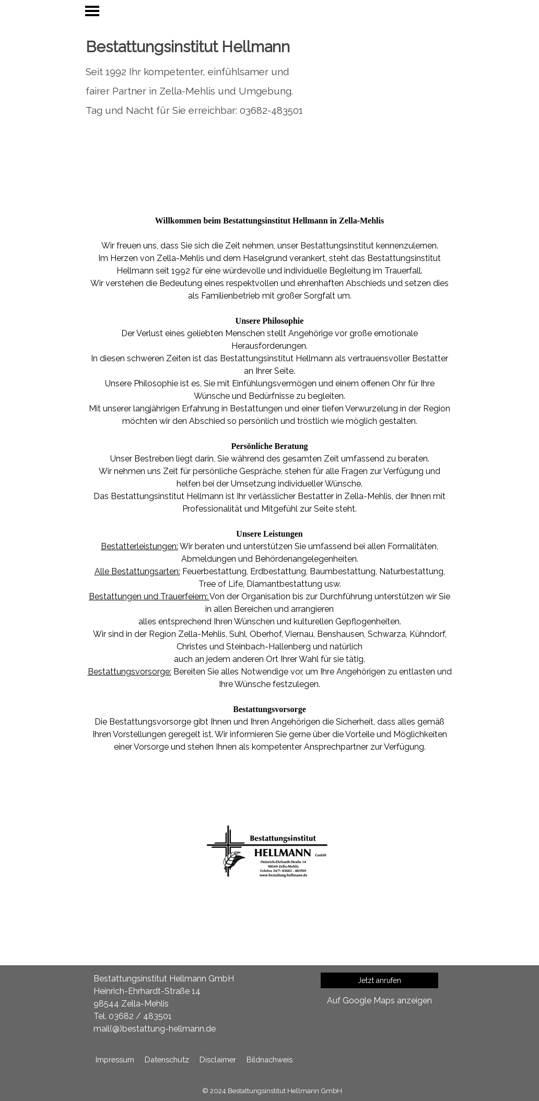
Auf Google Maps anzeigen (379, 1000)
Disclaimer (218, 1059)
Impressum (115, 1059)
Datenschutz (167, 1059)
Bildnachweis (269, 1059)
